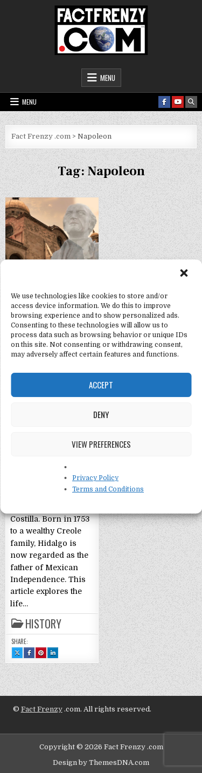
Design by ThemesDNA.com (101, 762)
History (43, 623)
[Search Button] (191, 102)
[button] (184, 274)
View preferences (101, 444)
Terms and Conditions (108, 489)
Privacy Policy (95, 478)
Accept (101, 385)
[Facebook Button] (164, 102)
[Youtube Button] (178, 102)
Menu (107, 77)
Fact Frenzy (41, 709)
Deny (101, 414)
